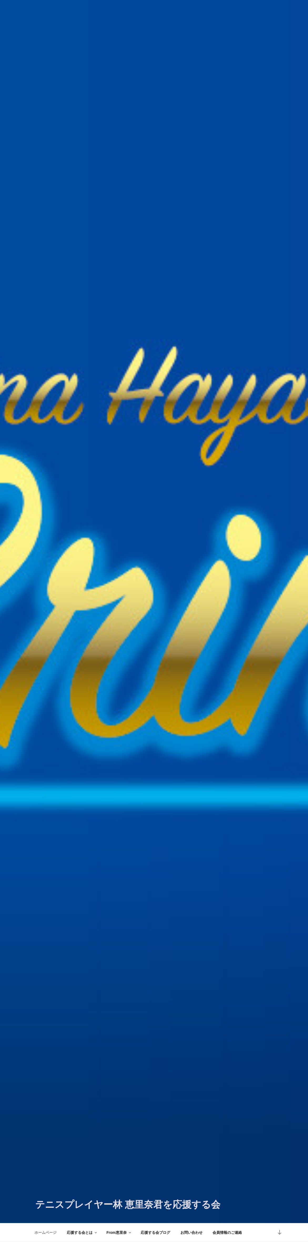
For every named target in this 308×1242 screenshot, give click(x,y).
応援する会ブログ (155, 1232)
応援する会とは (82, 1232)
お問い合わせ (191, 1232)
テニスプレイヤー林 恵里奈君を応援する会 (127, 1204)
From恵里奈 (119, 1232)
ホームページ (45, 1232)
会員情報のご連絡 (227, 1232)
